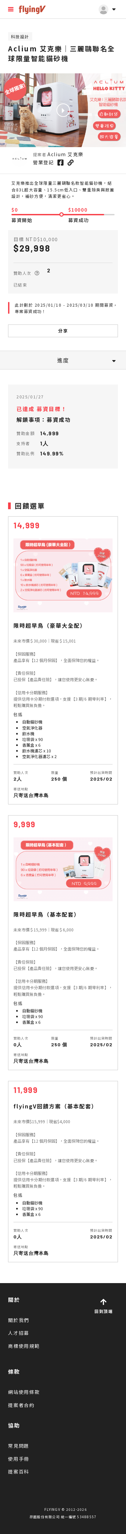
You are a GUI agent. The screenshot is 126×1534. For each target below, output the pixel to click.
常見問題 (18, 1445)
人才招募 (18, 1332)
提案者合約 (21, 1405)
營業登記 (43, 162)
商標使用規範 (24, 1346)
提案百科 (18, 1471)
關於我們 (18, 1320)
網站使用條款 (24, 1392)
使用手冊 (18, 1458)
